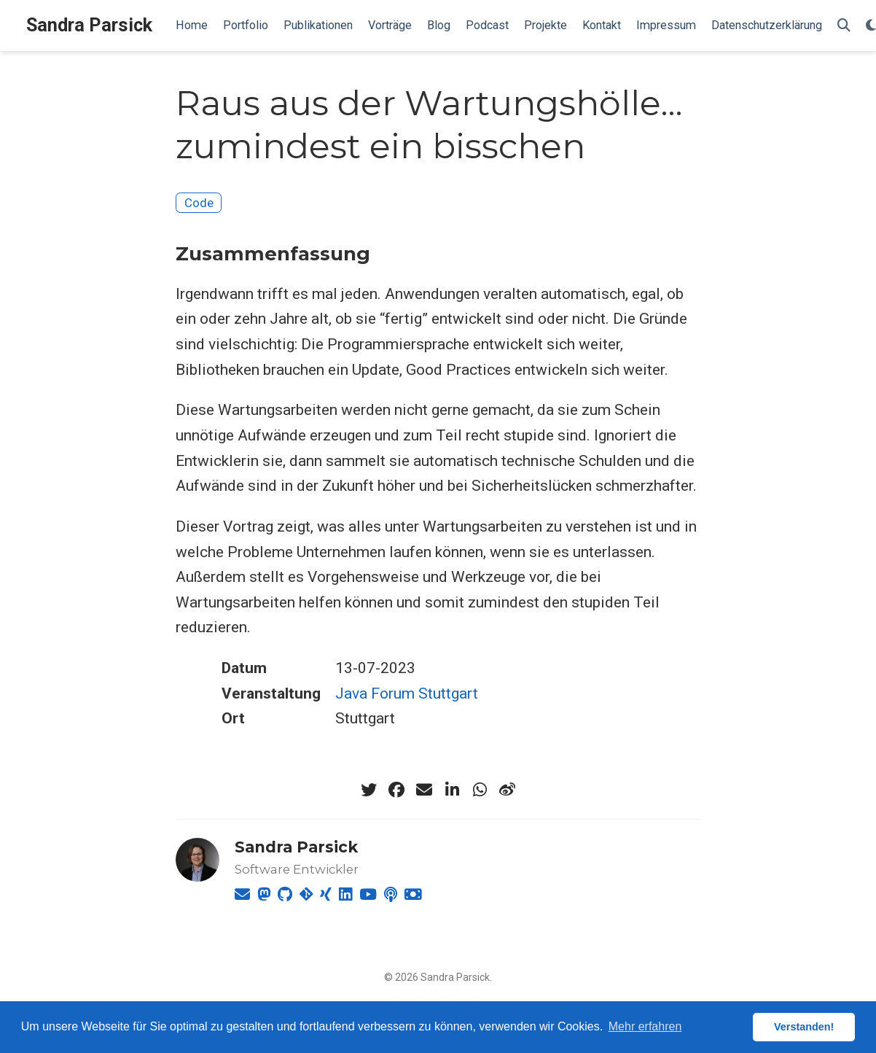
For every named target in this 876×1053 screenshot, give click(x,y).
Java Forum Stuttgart (406, 693)
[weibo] (507, 790)
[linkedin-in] (452, 790)
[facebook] (396, 790)
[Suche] (843, 26)
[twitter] (369, 790)
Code (199, 202)
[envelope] (424, 790)
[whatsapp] (479, 790)
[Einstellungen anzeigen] (871, 26)
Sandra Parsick (89, 25)
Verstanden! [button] (804, 1027)
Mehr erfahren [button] (645, 1026)
